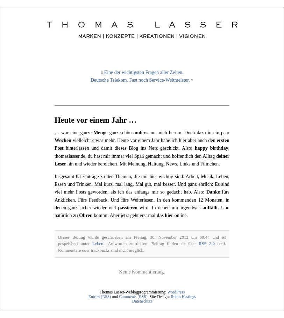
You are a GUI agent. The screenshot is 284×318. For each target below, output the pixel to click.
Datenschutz (142, 301)
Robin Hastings (183, 297)
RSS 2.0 (207, 243)
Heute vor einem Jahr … (95, 120)
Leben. (98, 243)
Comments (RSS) (133, 297)
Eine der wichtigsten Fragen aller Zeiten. (144, 72)
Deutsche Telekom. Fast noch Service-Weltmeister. (140, 80)
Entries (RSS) (99, 297)
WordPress (176, 292)
